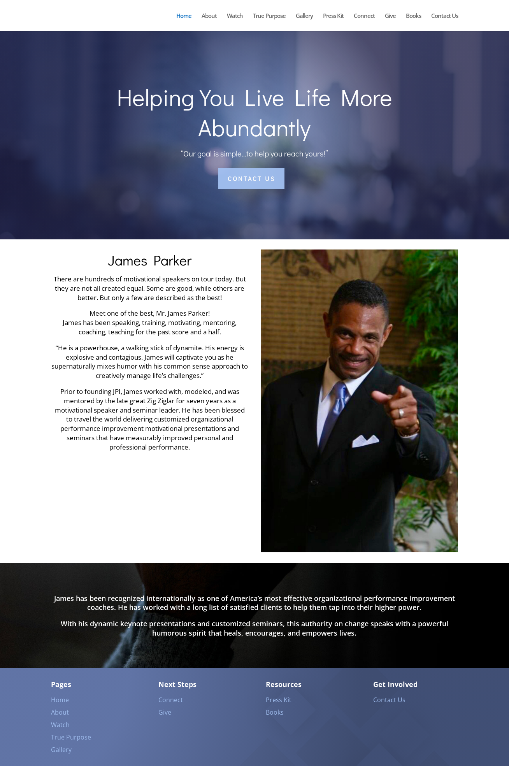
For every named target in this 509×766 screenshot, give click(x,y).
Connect (364, 16)
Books (413, 16)
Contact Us (444, 16)
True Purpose (269, 16)
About (209, 16)
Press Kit (333, 16)
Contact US (251, 178)
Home (183, 16)
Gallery (304, 16)
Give (390, 16)
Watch (235, 16)
